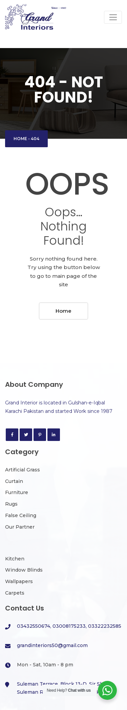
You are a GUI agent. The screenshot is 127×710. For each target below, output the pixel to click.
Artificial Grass (22, 470)
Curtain (14, 481)
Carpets (14, 593)
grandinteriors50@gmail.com (52, 645)
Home (20, 138)
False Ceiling (20, 515)
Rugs (11, 504)
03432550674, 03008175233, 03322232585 (69, 626)
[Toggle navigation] (113, 17)
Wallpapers (19, 581)
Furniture (16, 492)
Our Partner (20, 527)
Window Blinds (24, 570)
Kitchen (14, 559)
